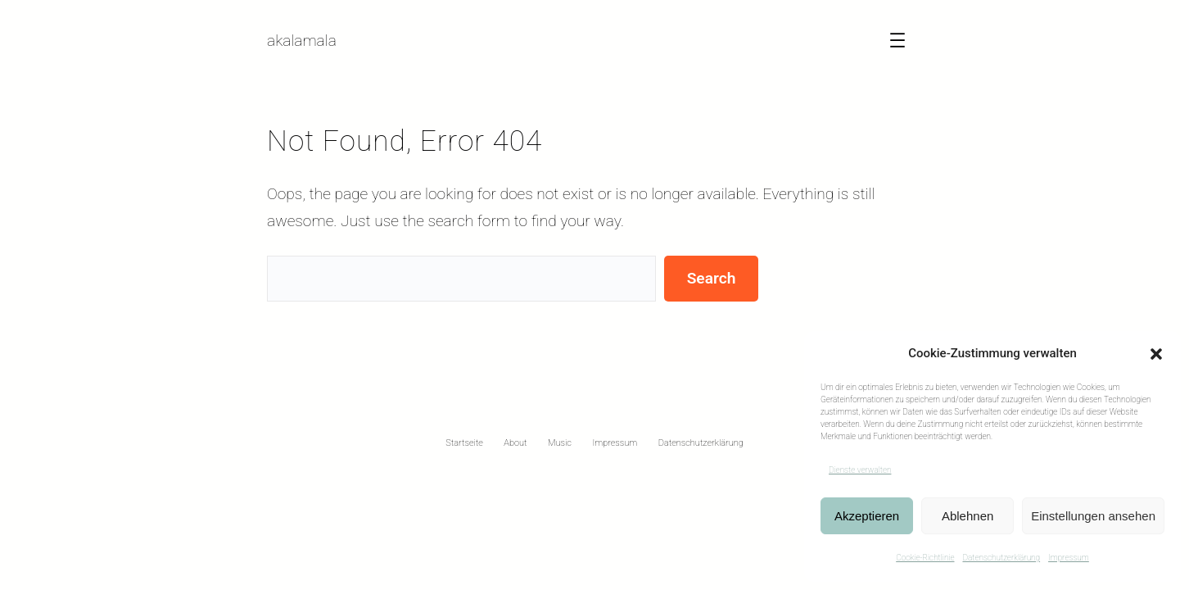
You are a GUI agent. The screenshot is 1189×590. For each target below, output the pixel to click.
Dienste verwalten (860, 469)
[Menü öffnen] (897, 40)
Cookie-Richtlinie (925, 557)
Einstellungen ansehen (1093, 516)
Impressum (1068, 557)
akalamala (302, 40)
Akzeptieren (866, 516)
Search (711, 278)
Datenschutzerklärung (1001, 557)
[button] (1156, 354)
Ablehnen (967, 516)
